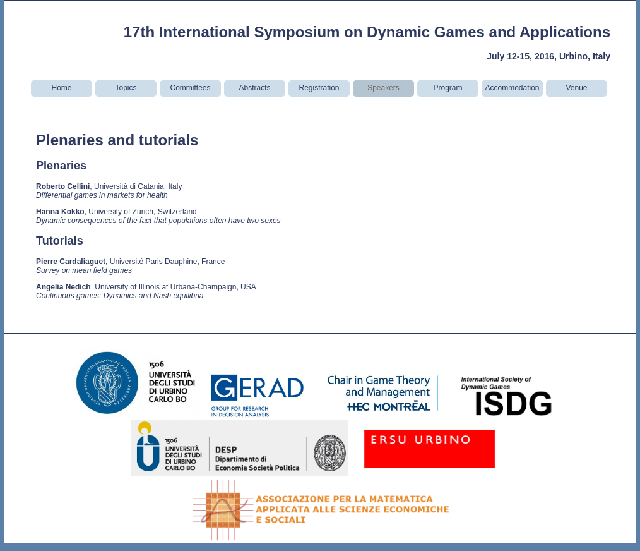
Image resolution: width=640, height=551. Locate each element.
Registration (319, 87)
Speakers (383, 87)
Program (447, 87)
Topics (125, 87)
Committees (190, 87)
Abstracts (254, 87)
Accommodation (512, 87)
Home (61, 87)
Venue (576, 87)
